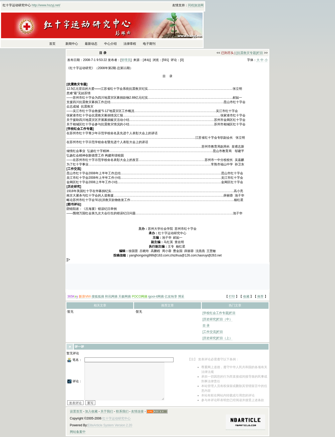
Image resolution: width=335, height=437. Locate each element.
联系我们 (122, 411)
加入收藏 (91, 411)
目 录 (206, 325)
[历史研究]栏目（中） (218, 319)
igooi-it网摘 (156, 296)
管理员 (126, 60)
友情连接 (137, 411)
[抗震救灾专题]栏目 (249, 53)
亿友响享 (171, 296)
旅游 (197, 5)
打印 (232, 296)
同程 (191, 5)
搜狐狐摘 (98, 296)
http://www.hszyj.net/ (46, 5)
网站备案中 (78, 432)
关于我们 (106, 411)
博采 (181, 296)
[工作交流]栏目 (213, 332)
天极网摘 (124, 296)
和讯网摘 (111, 296)
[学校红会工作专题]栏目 (219, 313)
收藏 (246, 296)
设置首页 (76, 411)
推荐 (260, 296)
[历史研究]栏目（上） (218, 338)
